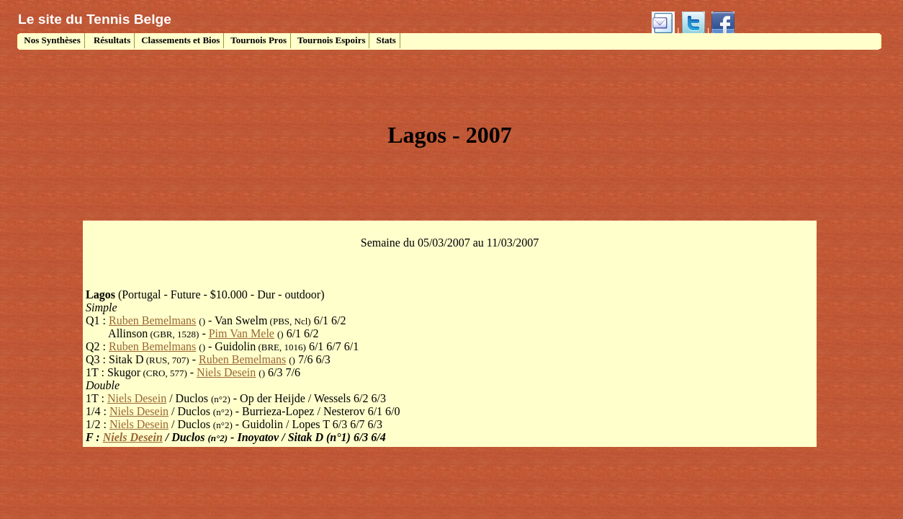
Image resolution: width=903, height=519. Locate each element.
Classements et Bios (180, 40)
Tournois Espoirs (331, 40)
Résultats (111, 40)
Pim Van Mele (241, 333)
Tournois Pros (258, 40)
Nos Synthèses (51, 40)
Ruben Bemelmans (152, 320)
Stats (385, 40)
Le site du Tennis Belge (94, 19)
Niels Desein (226, 372)
